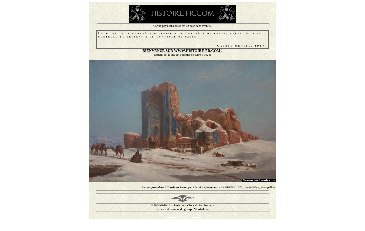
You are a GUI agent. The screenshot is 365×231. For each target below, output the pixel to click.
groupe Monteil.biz (196, 209)
